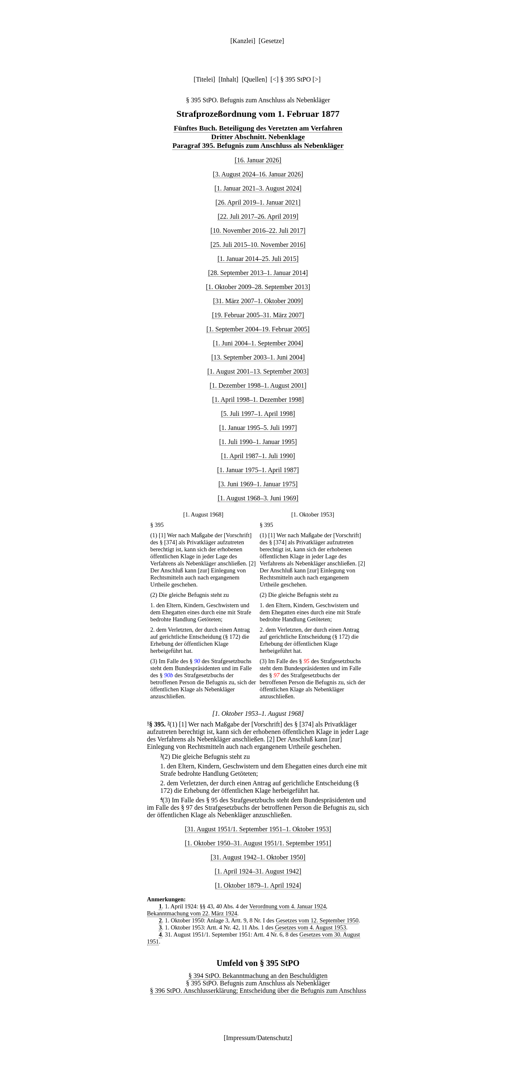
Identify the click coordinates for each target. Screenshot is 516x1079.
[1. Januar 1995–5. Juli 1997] (258, 427)
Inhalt (228, 79)
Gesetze (271, 40)
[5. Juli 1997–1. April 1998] (258, 413)
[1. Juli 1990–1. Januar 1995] (258, 441)
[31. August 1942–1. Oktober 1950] (258, 857)
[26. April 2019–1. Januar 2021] (258, 202)
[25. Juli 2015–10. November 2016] (258, 244)
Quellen (254, 79)
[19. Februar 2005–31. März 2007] (258, 315)
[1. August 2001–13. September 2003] (257, 371)
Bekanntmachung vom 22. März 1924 (192, 913)
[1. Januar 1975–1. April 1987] (258, 469)
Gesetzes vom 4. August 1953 (310, 927)
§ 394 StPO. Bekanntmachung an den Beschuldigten (258, 975)
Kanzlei (243, 40)
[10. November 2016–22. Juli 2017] (258, 230)
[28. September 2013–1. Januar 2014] (258, 272)
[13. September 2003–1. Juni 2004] (258, 357)
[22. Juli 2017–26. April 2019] (258, 216)
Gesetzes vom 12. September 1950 (317, 920)
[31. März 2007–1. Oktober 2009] (258, 300)
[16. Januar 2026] (258, 160)
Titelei (204, 79)
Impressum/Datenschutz (258, 1037)
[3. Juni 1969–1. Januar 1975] (258, 484)
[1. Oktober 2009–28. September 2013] (258, 286)
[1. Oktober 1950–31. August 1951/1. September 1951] (258, 843)
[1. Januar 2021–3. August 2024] (258, 188)
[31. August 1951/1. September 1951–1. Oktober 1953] (258, 829)
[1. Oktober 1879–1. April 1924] (258, 885)
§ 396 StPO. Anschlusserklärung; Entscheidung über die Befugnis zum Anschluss (258, 990)
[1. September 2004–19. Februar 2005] (258, 329)
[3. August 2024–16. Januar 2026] (258, 174)
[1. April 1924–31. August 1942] (258, 871)
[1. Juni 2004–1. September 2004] (258, 343)
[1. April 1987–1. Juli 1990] (258, 455)
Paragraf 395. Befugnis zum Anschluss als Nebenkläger (258, 145)
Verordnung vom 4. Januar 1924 (287, 906)
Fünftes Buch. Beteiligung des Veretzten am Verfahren (258, 128)
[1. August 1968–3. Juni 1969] (258, 498)
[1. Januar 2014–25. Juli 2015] (258, 258)
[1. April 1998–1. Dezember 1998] (258, 399)
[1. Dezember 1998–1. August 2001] (258, 385)
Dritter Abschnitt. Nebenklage (258, 137)
